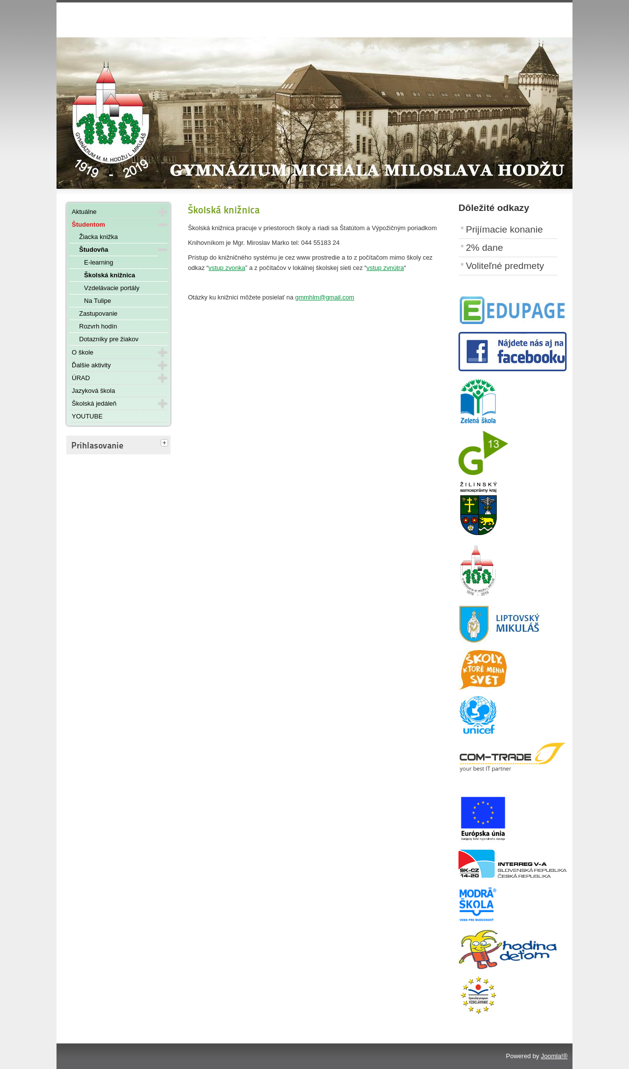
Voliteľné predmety (505, 266)
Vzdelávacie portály (112, 288)
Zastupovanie (98, 313)
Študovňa (93, 249)
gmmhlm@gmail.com (324, 297)
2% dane (484, 247)
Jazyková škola (93, 390)
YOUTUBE (87, 416)
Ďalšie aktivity (91, 365)
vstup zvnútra (385, 267)
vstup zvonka (226, 267)
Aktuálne (84, 211)
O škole (82, 352)
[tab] (166, 443)
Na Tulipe (97, 300)
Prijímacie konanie (504, 229)
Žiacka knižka (98, 236)
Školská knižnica (109, 275)
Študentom (88, 224)
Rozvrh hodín (98, 326)
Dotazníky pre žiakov (109, 339)
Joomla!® (554, 1056)
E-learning (98, 262)
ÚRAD (81, 378)
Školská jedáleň (94, 403)
